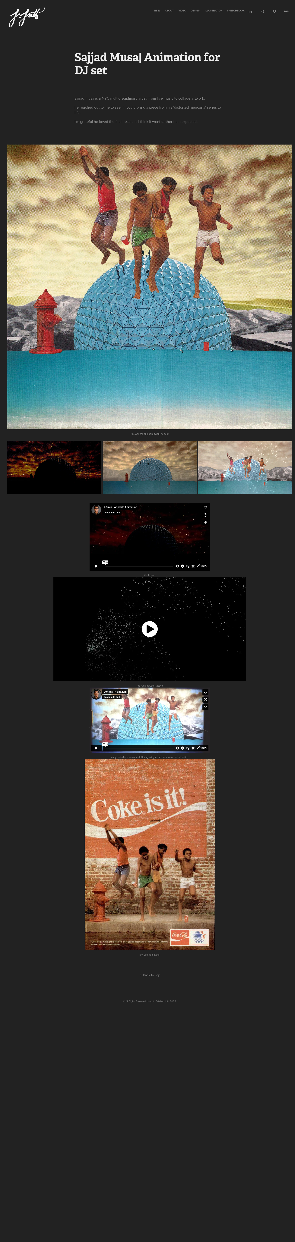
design (195, 10)
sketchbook (236, 10)
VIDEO (182, 10)
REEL (157, 10)
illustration (214, 10)
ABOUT (169, 10)
